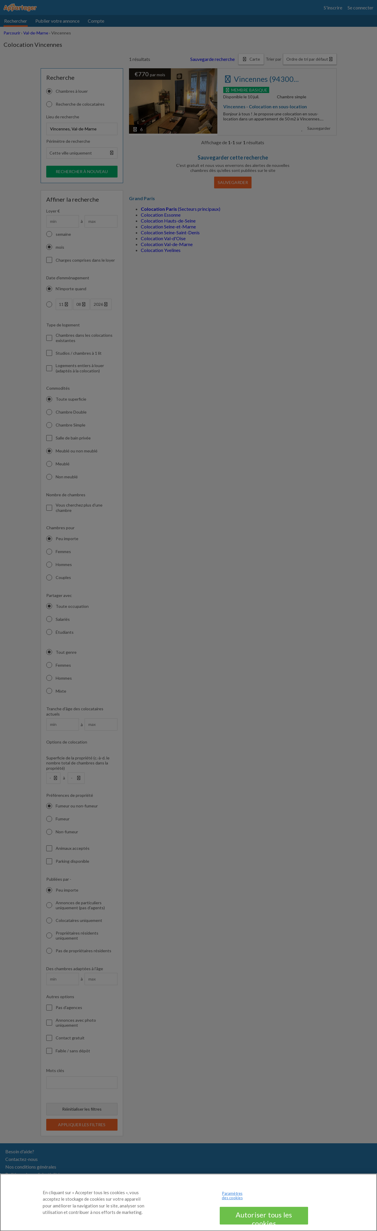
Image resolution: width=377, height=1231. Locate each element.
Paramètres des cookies (232, 1203)
